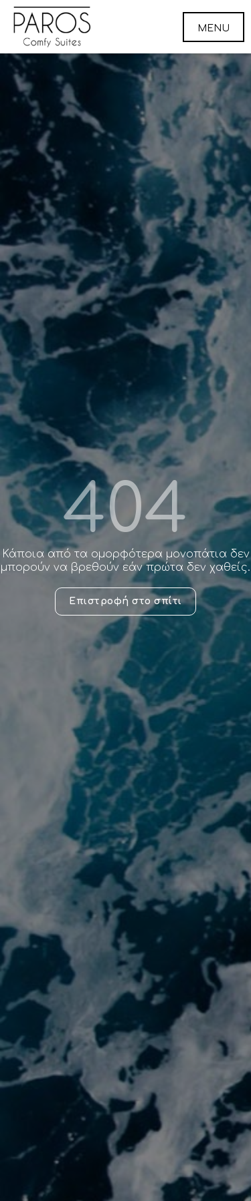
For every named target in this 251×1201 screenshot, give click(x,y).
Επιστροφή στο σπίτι (125, 601)
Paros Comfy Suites (51, 27)
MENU (213, 28)
